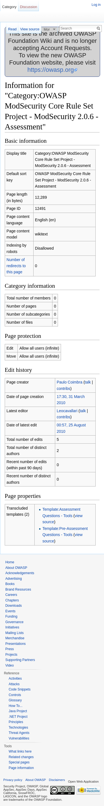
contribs (63, 388)
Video (9, 665)
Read (12, 29)
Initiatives (12, 627)
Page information (21, 768)
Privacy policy (12, 780)
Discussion (28, 7)
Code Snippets (20, 689)
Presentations (15, 644)
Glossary (15, 700)
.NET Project (18, 717)
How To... (15, 706)
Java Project (18, 711)
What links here (20, 751)
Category (9, 7)
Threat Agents (19, 733)
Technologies (18, 727)
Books (9, 584)
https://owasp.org (50, 69)
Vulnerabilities (19, 738)
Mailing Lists (14, 633)
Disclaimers (57, 780)
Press (9, 649)
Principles (16, 722)
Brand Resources (18, 589)
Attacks (14, 684)
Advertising (13, 579)
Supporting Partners (20, 660)
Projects (11, 655)
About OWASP (16, 568)
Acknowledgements (19, 573)
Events (10, 611)
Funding (11, 616)
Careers (11, 595)
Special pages (19, 762)
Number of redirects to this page (16, 265)
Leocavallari (67, 411)
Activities (15, 678)
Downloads (13, 606)
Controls (15, 695)
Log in (96, 5)
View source (29, 29)
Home (9, 562)
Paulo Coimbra (69, 382)
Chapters (12, 600)
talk (88, 382)
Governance (14, 622)
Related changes (21, 757)
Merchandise (14, 638)
